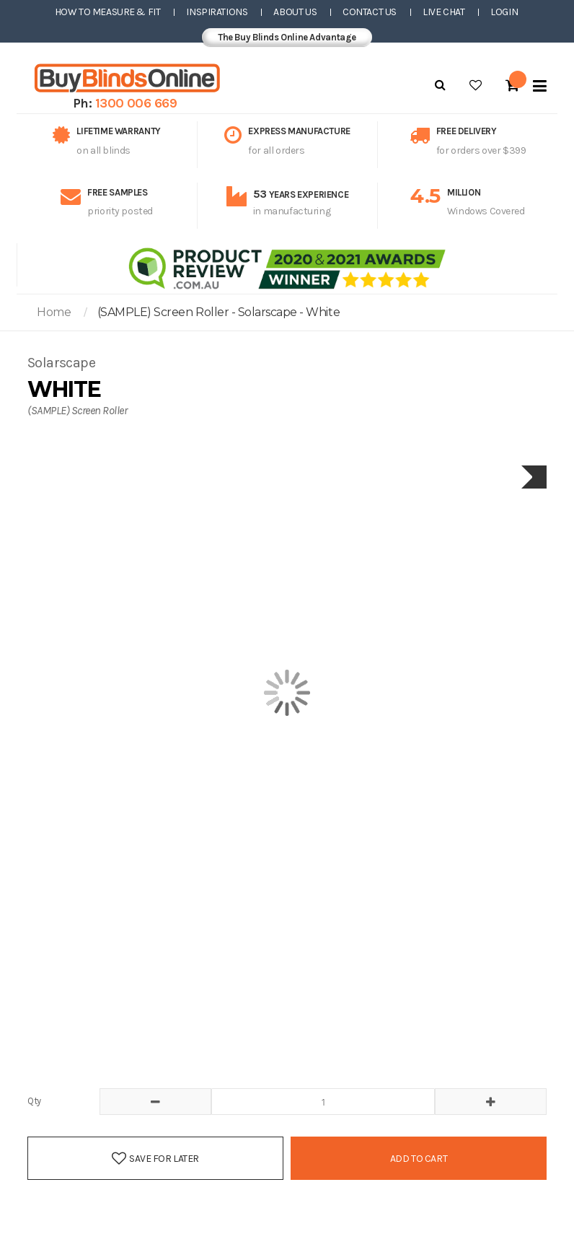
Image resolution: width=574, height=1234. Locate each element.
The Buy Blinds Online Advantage (287, 37)
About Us (295, 12)
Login (504, 12)
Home (54, 312)
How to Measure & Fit (108, 12)
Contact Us (370, 12)
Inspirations (216, 12)
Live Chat (443, 12)
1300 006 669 (136, 103)
